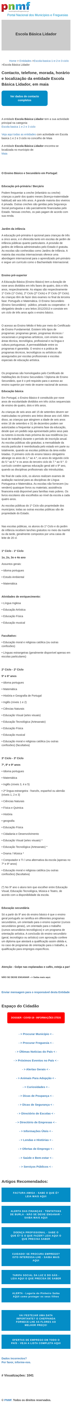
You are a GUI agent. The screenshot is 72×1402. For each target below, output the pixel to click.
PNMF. (8, 1400)
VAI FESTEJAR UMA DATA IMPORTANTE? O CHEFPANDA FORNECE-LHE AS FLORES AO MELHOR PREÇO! (36, 1320)
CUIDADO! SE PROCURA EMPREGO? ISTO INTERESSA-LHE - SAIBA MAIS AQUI (36, 1257)
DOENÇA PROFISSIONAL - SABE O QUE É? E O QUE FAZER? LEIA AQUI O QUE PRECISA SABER (36, 1235)
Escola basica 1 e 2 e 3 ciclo (19, 126)
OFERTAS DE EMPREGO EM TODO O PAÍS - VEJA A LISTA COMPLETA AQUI (36, 1342)
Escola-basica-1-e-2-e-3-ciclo (51, 60)
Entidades (25, 60)
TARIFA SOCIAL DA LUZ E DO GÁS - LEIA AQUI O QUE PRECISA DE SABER (36, 1277)
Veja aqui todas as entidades (19, 134)
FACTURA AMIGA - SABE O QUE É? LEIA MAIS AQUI (36, 1195)
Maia (4, 153)
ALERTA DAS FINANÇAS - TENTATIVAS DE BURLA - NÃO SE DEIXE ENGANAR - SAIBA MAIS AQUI (36, 1214)
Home (12, 60)
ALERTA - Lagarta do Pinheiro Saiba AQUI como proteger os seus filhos (36, 1295)
